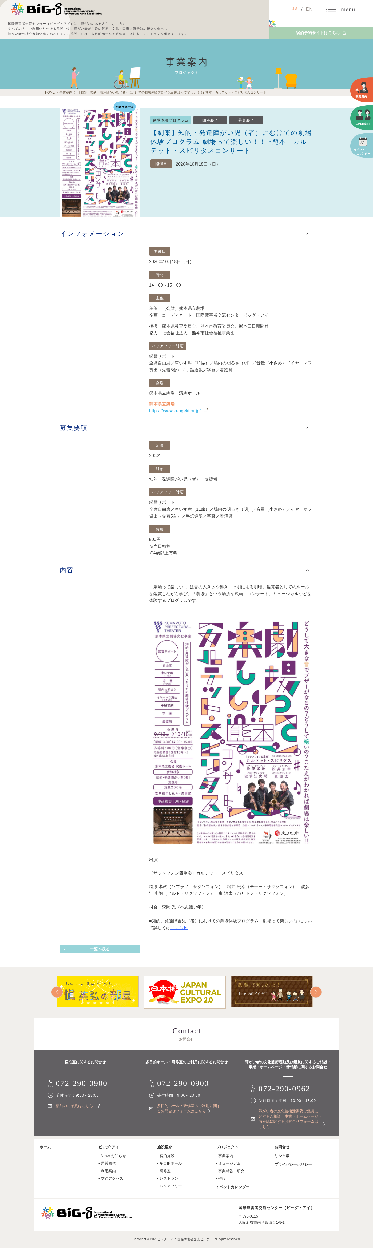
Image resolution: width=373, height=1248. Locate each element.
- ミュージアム (228, 1163)
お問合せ (282, 1147)
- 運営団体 (107, 1163)
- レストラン (167, 1178)
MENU (340, 9)
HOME (50, 92)
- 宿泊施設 (165, 1156)
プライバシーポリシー (293, 1164)
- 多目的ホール (169, 1163)
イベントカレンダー (232, 1187)
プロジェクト (227, 1147)
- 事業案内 (224, 1156)
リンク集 (282, 1156)
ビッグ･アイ (108, 1147)
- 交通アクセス (110, 1178)
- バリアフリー (169, 1186)
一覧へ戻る (100, 949)
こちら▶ (179, 927)
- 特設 (221, 1178)
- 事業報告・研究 (230, 1171)
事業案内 (65, 92)
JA (295, 9)
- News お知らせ (112, 1156)
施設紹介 (164, 1147)
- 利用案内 (107, 1171)
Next (316, 992)
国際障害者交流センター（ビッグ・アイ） (56, 9)
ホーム (45, 1147)
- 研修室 (164, 1171)
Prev (57, 992)
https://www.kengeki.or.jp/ (175, 411)
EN (309, 9)
